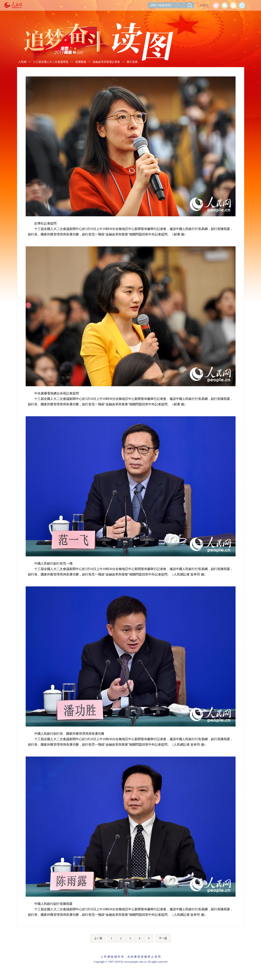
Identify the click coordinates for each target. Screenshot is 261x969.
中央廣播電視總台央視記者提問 (56, 393)
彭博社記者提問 (45, 223)
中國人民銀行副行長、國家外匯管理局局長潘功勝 (69, 733)
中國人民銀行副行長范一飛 (53, 563)
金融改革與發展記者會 (106, 61)
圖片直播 (132, 61)
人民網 (22, 61)
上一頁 (98, 938)
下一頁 (163, 938)
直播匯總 (80, 61)
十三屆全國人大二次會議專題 (50, 61)
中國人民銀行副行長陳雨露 (53, 904)
